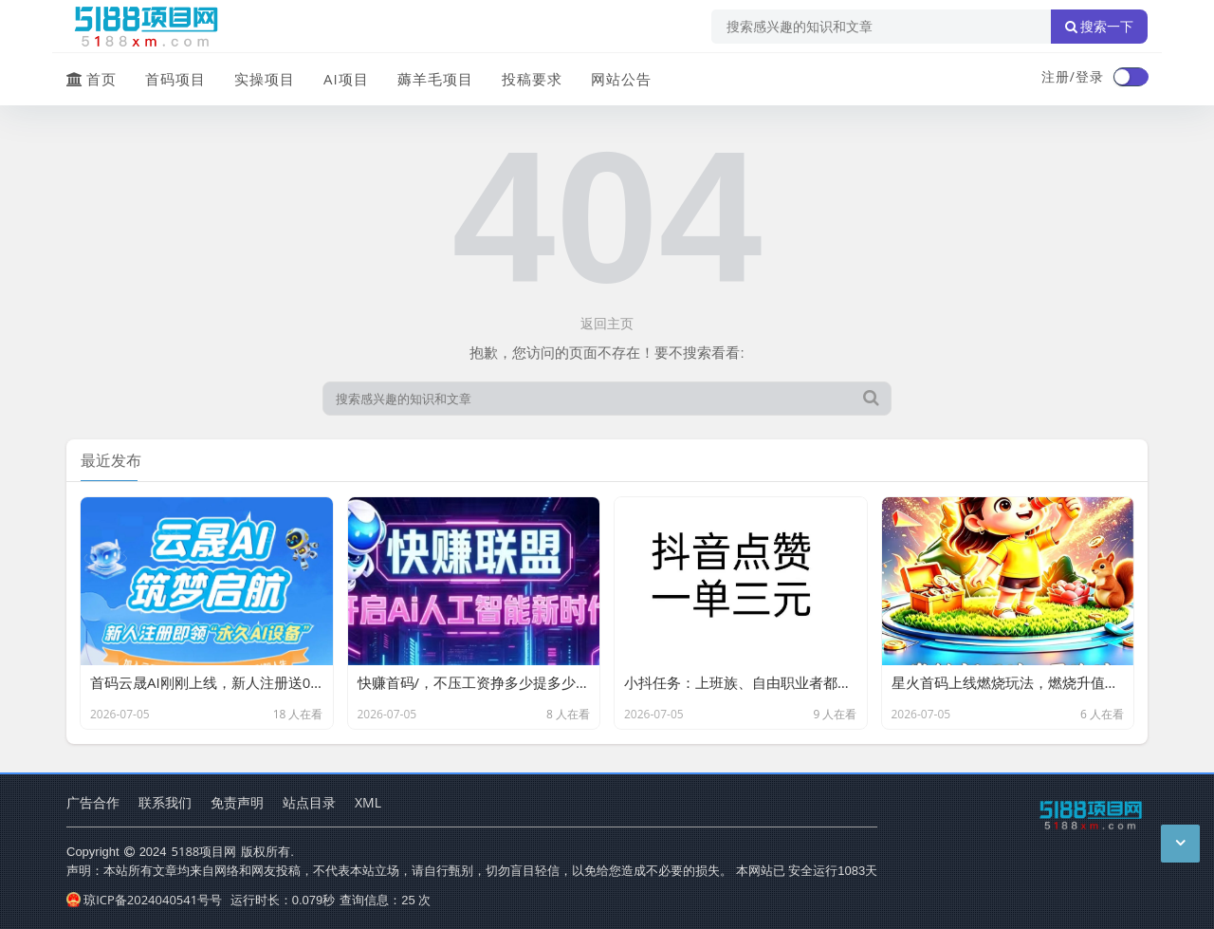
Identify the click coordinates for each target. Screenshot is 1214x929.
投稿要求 (532, 78)
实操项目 (264, 78)
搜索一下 (1099, 26)
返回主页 (607, 323)
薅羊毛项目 (435, 78)
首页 (91, 78)
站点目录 (309, 802)
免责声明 (237, 802)
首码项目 (175, 78)
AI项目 (346, 78)
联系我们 (165, 802)
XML (368, 802)
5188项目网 (204, 851)
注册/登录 (1072, 76)
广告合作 (93, 802)
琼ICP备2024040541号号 (144, 899)
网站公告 (621, 78)
